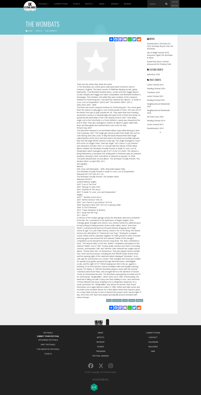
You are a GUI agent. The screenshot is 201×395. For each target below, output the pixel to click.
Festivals (43, 4)
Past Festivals (48, 344)
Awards (115, 4)
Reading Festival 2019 (156, 120)
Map (153, 351)
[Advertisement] (47, 76)
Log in (174, 2)
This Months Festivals (48, 349)
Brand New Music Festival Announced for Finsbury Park (159, 62)
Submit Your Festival (48, 336)
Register (175, 6)
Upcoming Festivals (48, 340)
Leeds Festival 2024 (155, 84)
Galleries (153, 346)
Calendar (153, 342)
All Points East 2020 (155, 116)
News (102, 4)
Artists (89, 4)
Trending (100, 351)
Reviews (127, 4)
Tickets (76, 4)
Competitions (61, 4)
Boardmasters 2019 (155, 128)
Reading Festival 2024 (156, 88)
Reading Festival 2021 (156, 100)
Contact (153, 337)
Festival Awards (100, 355)
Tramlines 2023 (153, 92)
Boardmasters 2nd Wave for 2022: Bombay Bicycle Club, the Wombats (160, 46)
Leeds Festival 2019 (155, 124)
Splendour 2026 (153, 74)
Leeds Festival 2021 (155, 96)
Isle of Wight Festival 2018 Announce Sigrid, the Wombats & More (160, 55)
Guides (100, 346)
